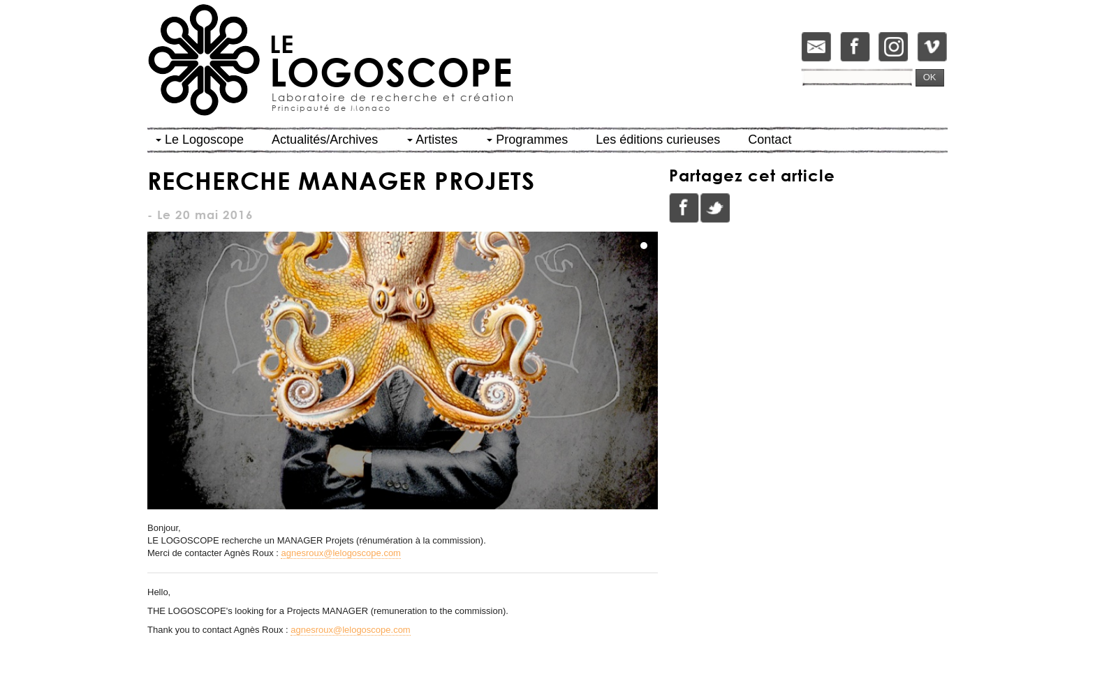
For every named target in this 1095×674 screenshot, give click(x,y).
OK (929, 77)
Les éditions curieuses (658, 140)
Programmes (527, 140)
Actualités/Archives (325, 140)
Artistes (432, 140)
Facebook (684, 208)
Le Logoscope (200, 140)
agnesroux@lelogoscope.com (340, 553)
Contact (769, 140)
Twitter (715, 208)
